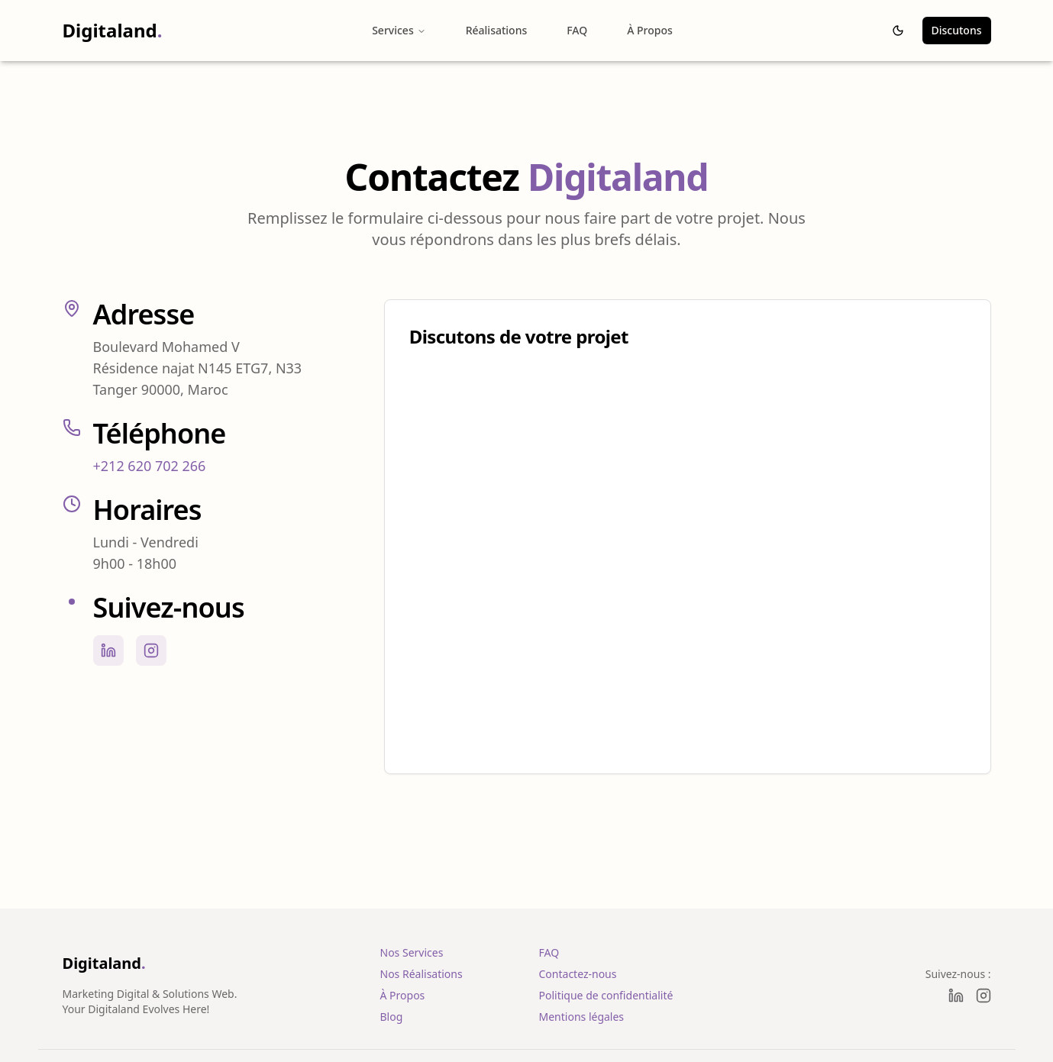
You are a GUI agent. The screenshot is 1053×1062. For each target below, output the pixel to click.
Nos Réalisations (421, 974)
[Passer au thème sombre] (898, 30)
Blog (391, 1016)
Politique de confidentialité (606, 995)
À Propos (650, 30)
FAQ (577, 30)
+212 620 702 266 (149, 466)
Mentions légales (582, 1016)
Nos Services (412, 952)
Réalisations (497, 30)
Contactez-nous (578, 974)
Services (399, 30)
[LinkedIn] (956, 995)
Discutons (957, 30)
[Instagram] (983, 995)
